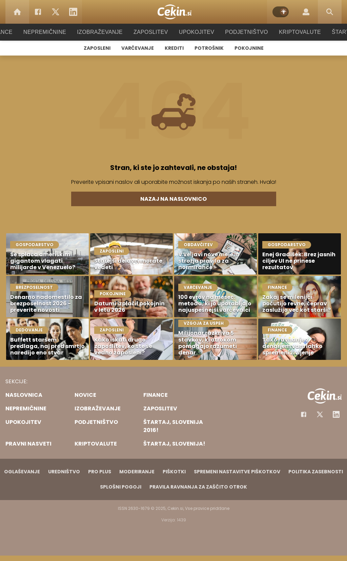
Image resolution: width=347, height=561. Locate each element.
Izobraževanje (103, 32)
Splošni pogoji (120, 486)
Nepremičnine (51, 32)
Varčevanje (137, 48)
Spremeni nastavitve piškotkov (237, 471)
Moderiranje (137, 471)
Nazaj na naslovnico (173, 199)
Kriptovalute (293, 32)
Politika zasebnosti (315, 471)
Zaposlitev (151, 32)
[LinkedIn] (73, 12)
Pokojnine (249, 48)
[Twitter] (55, 12)
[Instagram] (336, 414)
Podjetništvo (242, 32)
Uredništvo (64, 471)
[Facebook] (38, 12)
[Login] (306, 12)
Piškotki (174, 471)
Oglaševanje (22, 471)
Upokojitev (194, 32)
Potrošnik (209, 48)
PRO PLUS (99, 471)
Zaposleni (97, 48)
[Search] (330, 12)
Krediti (174, 48)
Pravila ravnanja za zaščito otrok (198, 486)
